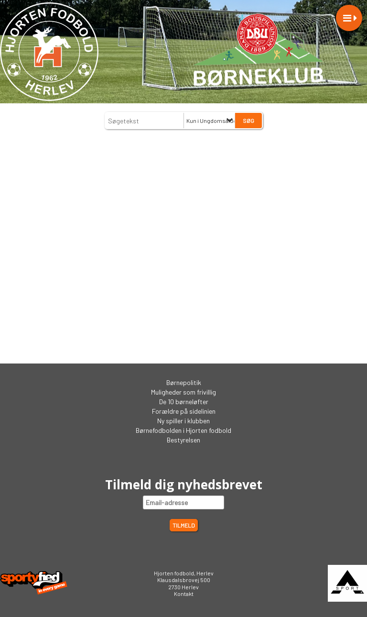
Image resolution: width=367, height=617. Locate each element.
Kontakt (184, 593)
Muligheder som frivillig (183, 392)
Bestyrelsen (183, 440)
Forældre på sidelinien (184, 411)
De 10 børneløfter (183, 401)
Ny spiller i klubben (183, 421)
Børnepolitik (183, 382)
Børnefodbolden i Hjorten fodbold (183, 430)
